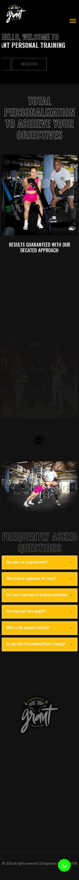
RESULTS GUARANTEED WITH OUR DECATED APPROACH (39, 259)
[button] (72, 20)
